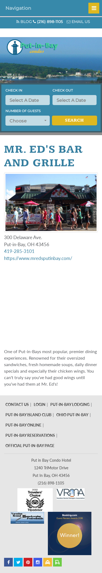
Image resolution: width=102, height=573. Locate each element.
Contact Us (17, 404)
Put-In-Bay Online (23, 425)
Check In (13, 90)
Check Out (62, 90)
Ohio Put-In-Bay (72, 414)
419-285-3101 (19, 251)
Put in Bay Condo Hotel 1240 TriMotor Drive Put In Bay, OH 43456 (51, 468)
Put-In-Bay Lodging (69, 404)
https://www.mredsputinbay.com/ (38, 258)
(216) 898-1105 (48, 21)
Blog (24, 21)
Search (74, 120)
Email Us (78, 21)
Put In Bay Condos (34, 53)
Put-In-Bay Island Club (28, 414)
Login (39, 404)
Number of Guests (23, 111)
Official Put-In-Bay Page (29, 445)
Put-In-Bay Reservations (30, 435)
